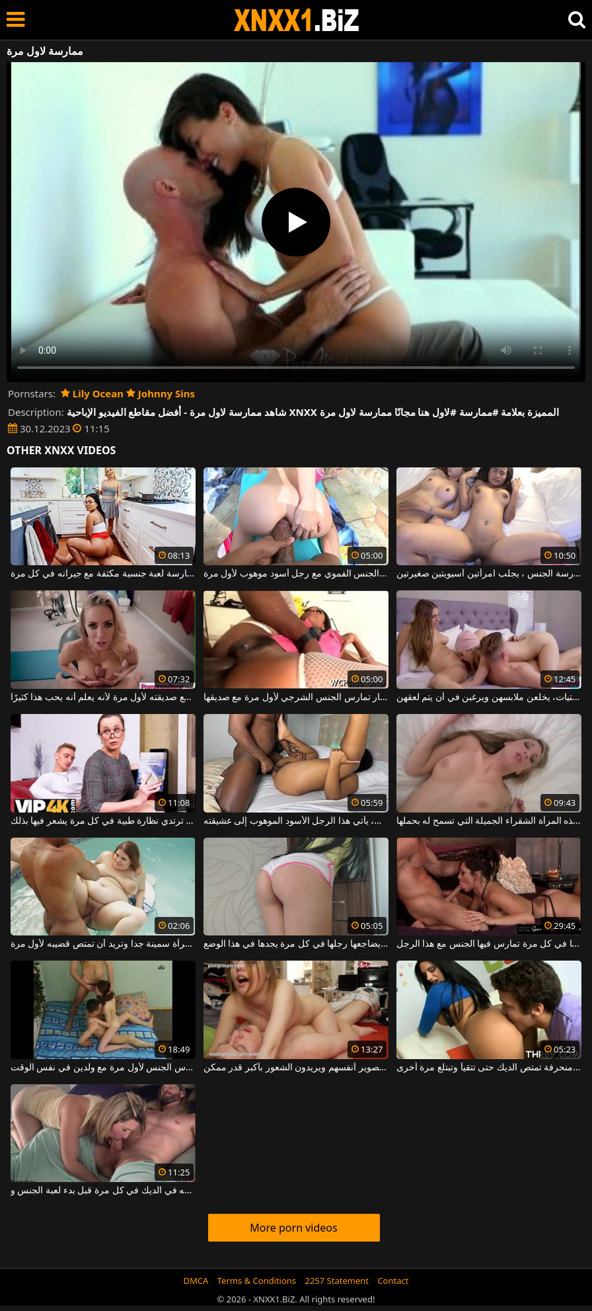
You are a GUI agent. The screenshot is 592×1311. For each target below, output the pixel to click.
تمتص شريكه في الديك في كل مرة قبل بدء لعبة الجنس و (103, 1190)
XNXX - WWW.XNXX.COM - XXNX (296, 20)
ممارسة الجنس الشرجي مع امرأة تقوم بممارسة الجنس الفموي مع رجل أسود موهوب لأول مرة (296, 574)
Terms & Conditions (256, 1281)
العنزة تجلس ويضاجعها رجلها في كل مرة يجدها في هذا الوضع (296, 944)
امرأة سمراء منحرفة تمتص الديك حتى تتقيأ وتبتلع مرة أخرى (488, 1067)
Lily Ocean (92, 393)
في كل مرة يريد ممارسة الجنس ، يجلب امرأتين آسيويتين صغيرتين (488, 574)
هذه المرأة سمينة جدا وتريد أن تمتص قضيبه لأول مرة (103, 944)
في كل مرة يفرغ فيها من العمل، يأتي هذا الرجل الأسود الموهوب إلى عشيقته (296, 821)
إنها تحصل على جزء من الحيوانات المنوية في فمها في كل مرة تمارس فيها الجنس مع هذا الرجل (488, 944)
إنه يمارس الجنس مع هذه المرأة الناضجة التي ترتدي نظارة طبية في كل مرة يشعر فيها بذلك (103, 821)
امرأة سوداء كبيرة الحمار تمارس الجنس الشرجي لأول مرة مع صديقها (296, 697)
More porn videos (293, 1227)
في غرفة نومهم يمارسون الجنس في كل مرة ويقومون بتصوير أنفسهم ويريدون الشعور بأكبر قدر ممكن (296, 1067)
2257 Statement (337, 1281)
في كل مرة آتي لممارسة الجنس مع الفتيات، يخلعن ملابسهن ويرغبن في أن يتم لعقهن (488, 697)
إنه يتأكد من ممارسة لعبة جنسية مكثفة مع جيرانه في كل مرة (103, 574)
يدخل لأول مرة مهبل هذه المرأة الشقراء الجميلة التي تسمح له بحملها (488, 821)
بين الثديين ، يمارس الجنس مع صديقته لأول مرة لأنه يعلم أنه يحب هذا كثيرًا (103, 697)
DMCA (196, 1281)
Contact (392, 1281)
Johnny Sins (160, 393)
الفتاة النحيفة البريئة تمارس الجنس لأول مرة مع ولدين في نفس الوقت (103, 1067)
